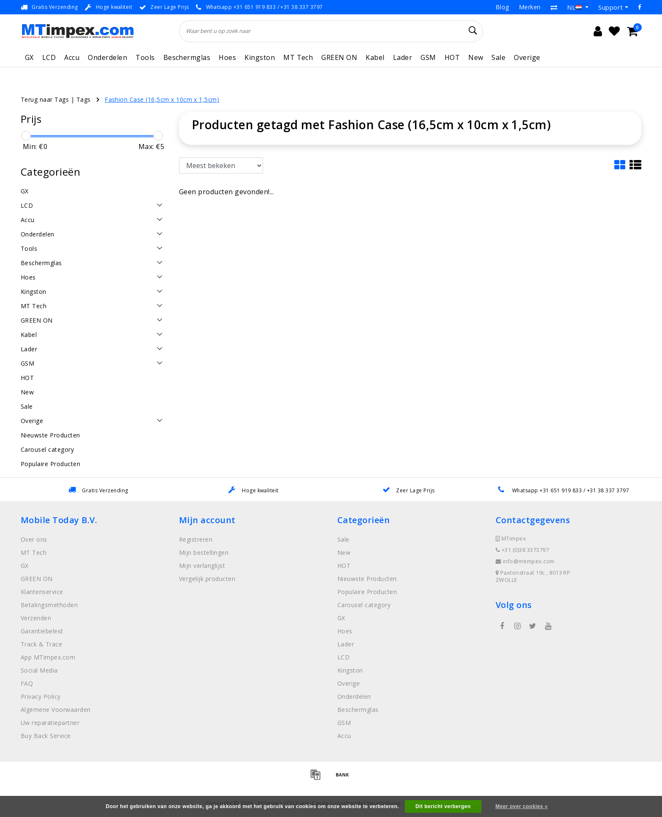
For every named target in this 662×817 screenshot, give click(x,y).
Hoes (227, 57)
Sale (498, 57)
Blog (502, 7)
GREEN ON (339, 57)
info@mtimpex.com (525, 561)
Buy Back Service (46, 736)
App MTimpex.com (48, 657)
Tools (145, 57)
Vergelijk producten (207, 579)
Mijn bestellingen (203, 552)
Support (610, 7)
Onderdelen (107, 57)
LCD (49, 57)
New (475, 57)
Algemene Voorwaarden (56, 710)
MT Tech (298, 57)
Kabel (375, 57)
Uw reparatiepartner (50, 723)
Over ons (34, 539)
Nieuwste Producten (367, 579)
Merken (530, 7)
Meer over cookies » (522, 806)
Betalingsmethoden (49, 605)
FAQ (27, 683)
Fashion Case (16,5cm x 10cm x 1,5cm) (162, 99)
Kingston (259, 57)
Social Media (39, 670)
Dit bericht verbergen (443, 806)
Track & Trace (41, 644)
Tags (83, 99)
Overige (527, 57)
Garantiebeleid (42, 631)
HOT (452, 57)
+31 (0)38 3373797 (522, 550)
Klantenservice (42, 592)
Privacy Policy (41, 696)
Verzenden (36, 618)
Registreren (195, 539)
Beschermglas (187, 57)
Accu (71, 57)
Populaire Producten (367, 592)
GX (29, 57)
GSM (428, 57)
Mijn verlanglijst (202, 566)
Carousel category (364, 605)
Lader (402, 57)
